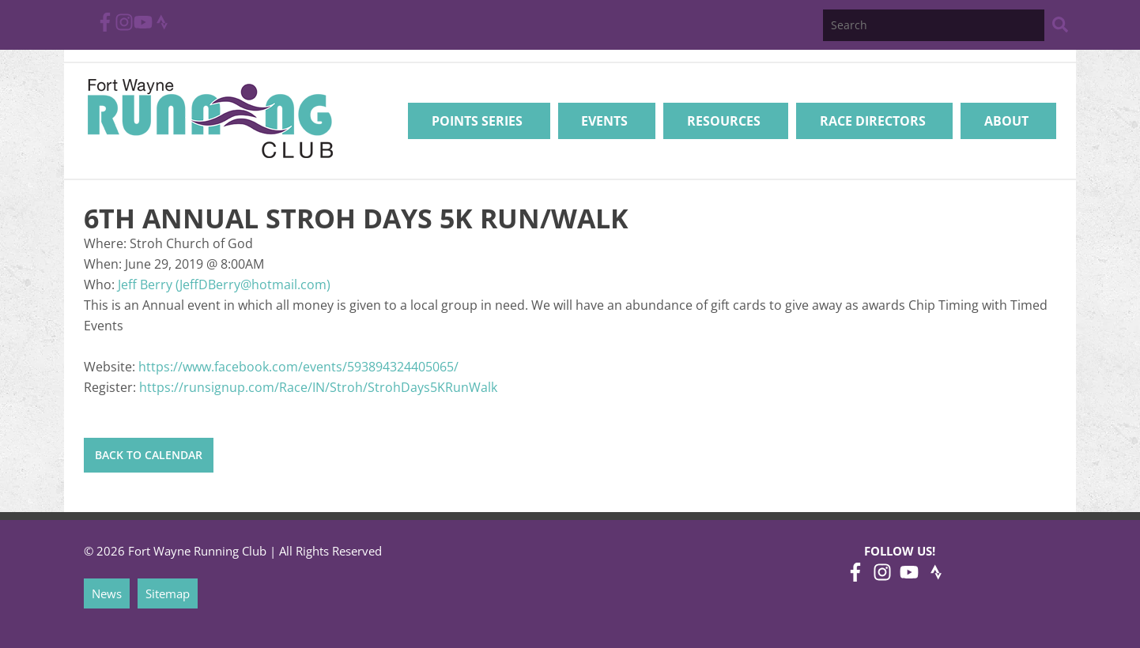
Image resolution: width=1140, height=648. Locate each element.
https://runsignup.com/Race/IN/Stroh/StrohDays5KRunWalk (318, 387)
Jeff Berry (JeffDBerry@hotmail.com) (224, 284)
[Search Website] (1060, 27)
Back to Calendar (148, 454)
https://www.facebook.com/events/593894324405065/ (298, 366)
